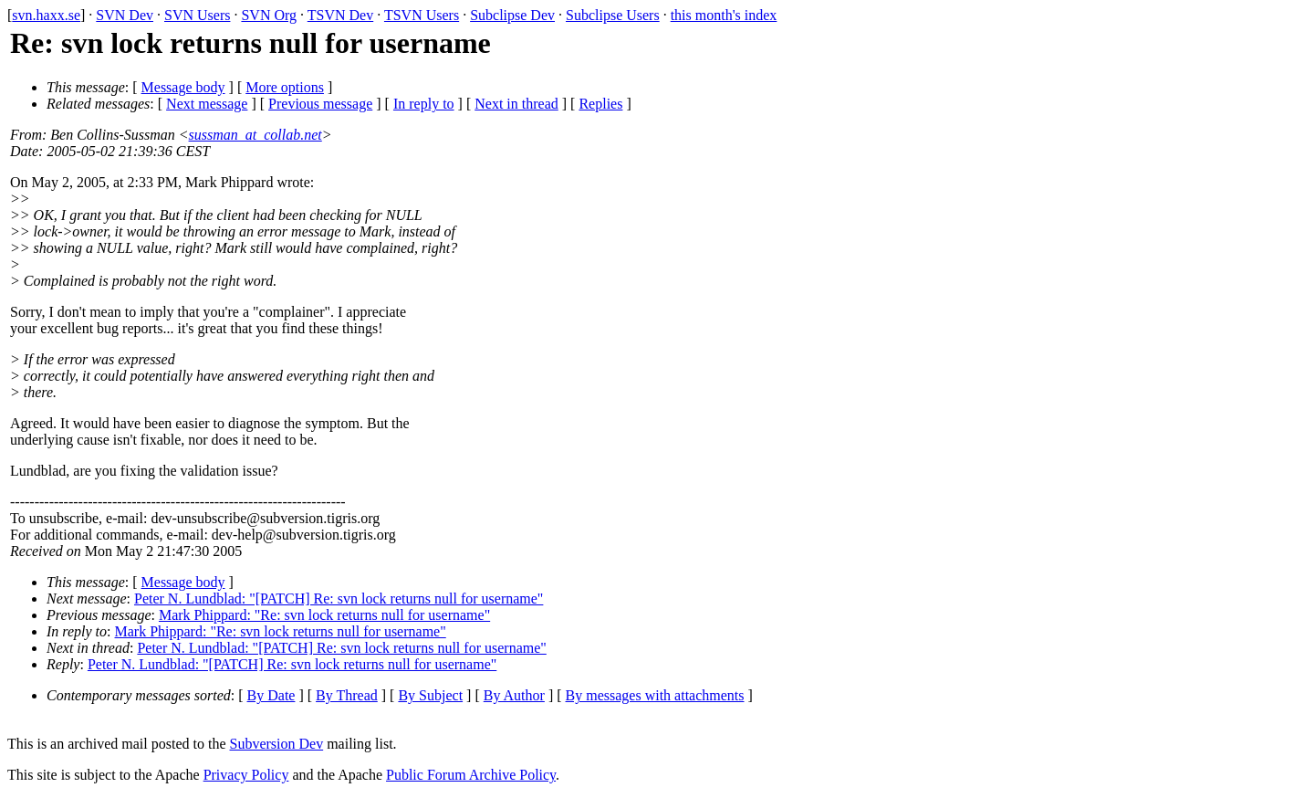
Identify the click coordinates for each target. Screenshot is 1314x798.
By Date (271, 695)
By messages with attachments (655, 695)
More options (284, 87)
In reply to (423, 103)
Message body (183, 87)
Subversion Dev (277, 743)
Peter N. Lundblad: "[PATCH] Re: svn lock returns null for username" (338, 598)
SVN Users (197, 15)
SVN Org (269, 15)
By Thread (347, 695)
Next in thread (516, 103)
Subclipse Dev (512, 15)
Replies (600, 103)
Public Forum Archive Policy (471, 774)
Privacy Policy (246, 774)
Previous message (320, 103)
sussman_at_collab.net (255, 134)
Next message (206, 103)
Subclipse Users (613, 15)
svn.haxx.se (46, 15)
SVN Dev (124, 15)
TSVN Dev (340, 15)
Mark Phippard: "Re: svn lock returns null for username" (324, 615)
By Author (514, 695)
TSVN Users (421, 15)
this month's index (724, 15)
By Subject (430, 695)
